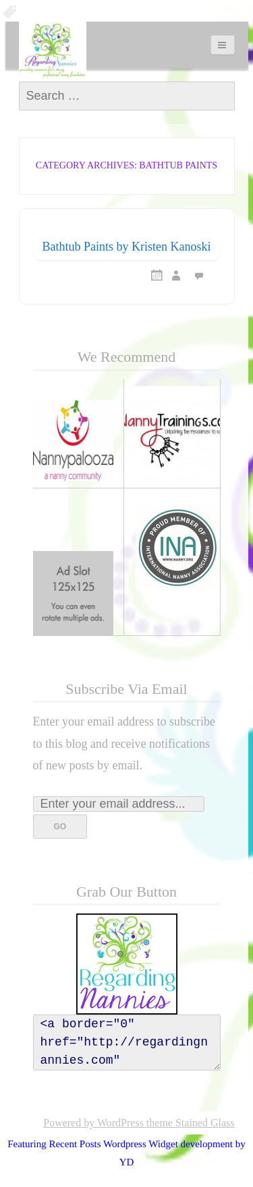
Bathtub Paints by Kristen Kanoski (127, 246)
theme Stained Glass (189, 1122)
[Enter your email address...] (118, 804)
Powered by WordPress (93, 1122)
